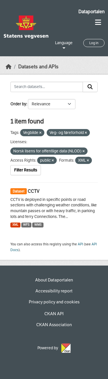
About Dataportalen (54, 280)
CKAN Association (54, 324)
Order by (18, 104)
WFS (26, 225)
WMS (37, 225)
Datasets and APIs (38, 67)
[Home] (9, 67)
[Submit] (90, 87)
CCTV (33, 191)
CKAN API (54, 313)
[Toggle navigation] (98, 22)
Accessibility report (54, 291)
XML (15, 225)
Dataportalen (91, 11)
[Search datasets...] (46, 87)
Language (64, 42)
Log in (93, 43)
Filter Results (25, 170)
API (80, 244)
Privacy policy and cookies (54, 302)
